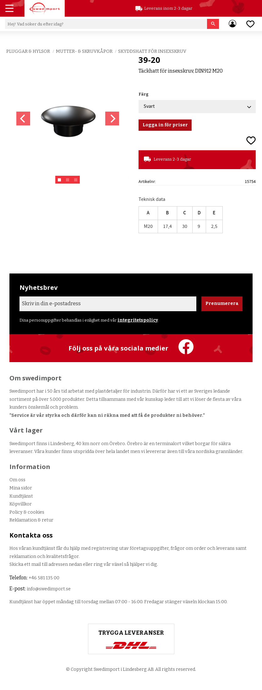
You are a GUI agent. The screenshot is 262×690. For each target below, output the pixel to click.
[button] (10, 9)
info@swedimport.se (49, 589)
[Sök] (213, 24)
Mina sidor (20, 488)
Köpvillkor (20, 504)
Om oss (17, 480)
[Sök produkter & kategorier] (106, 24)
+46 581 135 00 (44, 578)
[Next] (112, 118)
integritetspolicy (137, 320)
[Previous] (23, 118)
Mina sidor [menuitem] (232, 24)
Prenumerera (221, 303)
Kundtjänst (21, 496)
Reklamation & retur (31, 520)
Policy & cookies (26, 512)
